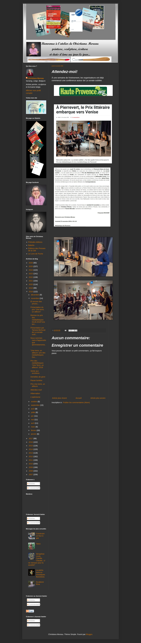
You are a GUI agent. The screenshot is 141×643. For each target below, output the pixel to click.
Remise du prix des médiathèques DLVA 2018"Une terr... (38, 319)
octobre (34, 402)
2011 (31, 460)
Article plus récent (59, 398)
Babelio (31, 245)
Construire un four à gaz (40, 536)
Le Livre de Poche (35, 254)
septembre (35, 405)
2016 (31, 442)
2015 (31, 446)
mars (33, 427)
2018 (31, 292)
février (34, 430)
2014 (31, 449)
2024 (31, 270)
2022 (31, 277)
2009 (31, 467)
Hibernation (35, 393)
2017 (31, 438)
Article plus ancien (98, 398)
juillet (33, 412)
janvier (34, 434)
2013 (31, 453)
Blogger (89, 634)
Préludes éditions (35, 242)
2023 (31, 274)
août (33, 409)
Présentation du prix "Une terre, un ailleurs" (37, 309)
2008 (31, 471)
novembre (35, 298)
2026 (31, 263)
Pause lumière (36, 380)
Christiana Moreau (36, 78)
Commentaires (34, 488)
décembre (35, 295)
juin (32, 416)
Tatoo (38, 544)
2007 (31, 474)
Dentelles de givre (38, 377)
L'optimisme (35, 397)
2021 (31, 281)
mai (32, 420)
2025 (31, 266)
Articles (31, 484)
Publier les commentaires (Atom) (76, 402)
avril (33, 423)
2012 (31, 456)
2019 (31, 288)
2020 (31, 284)
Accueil (79, 398)
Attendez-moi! (36, 390)
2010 (31, 464)
